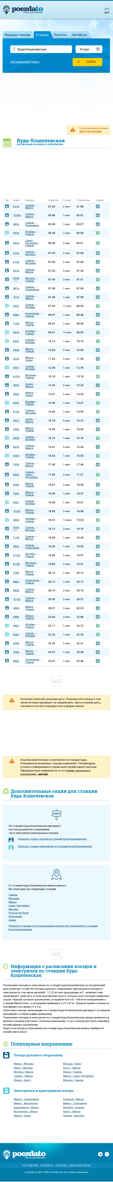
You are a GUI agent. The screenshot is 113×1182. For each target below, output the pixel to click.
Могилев (30, 263)
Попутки (60, 35)
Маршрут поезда (17, 35)
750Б (16, 429)
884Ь (16, 661)
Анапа (29, 384)
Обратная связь (79, 1165)
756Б (16, 652)
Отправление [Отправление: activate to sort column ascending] (83, 200)
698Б (16, 617)
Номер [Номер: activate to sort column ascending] (16, 200)
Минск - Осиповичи (75, 1103)
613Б (16, 262)
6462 (16, 626)
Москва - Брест (72, 1064)
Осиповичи (32, 226)
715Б (16, 538)
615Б (16, 412)
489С (16, 385)
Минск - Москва (23, 1064)
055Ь (16, 528)
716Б (16, 324)
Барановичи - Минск (26, 1107)
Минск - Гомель (72, 1072)
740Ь (16, 494)
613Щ (16, 555)
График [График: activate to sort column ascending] (99, 200)
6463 (16, 635)
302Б (16, 359)
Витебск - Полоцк (73, 1107)
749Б (16, 465)
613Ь (16, 253)
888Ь (16, 582)
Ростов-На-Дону (19, 913)
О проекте (46, 1165)
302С (16, 421)
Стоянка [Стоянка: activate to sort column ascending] (67, 200)
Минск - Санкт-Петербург (78, 1076)
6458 (16, 456)
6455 (16, 341)
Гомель (30, 205)
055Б (16, 278)
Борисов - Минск (73, 1099)
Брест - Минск (72, 1068)
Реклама (61, 1165)
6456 (16, 403)
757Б (16, 297)
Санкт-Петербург (32, 242)
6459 (16, 438)
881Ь (16, 288)
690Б (16, 350)
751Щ (16, 599)
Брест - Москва (23, 1068)
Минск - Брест (22, 1080)
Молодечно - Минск (26, 1112)
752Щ (16, 511)
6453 (16, 306)
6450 (16, 233)
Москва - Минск (23, 1072)
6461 (16, 502)
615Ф (16, 377)
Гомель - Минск (23, 1076)
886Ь (16, 315)
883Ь (16, 547)
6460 (16, 520)
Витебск (30, 254)
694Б (16, 485)
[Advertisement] (58, 99)
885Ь (16, 224)
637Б (16, 207)
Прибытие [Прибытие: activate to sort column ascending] (53, 200)
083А (16, 243)
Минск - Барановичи (26, 1099)
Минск (29, 208)
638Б (16, 643)
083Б (16, 475)
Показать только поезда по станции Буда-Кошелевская (52, 839)
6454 (16, 332)
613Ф (16, 564)
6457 (16, 368)
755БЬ (17, 215)
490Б (16, 394)
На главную (30, 1165)
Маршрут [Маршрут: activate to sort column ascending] (30, 200)
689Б (16, 591)
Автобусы (79, 35)
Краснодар (15, 916)
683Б (16, 447)
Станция (42, 35)
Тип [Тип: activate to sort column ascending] (7, 200)
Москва (30, 278)
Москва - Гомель (73, 1080)
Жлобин (30, 232)
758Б (16, 573)
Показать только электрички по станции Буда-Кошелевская (55, 846)
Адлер (29, 360)
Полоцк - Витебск (73, 1116)
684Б (16, 608)
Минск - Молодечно (26, 1103)
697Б (16, 271)
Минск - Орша (22, 1116)
